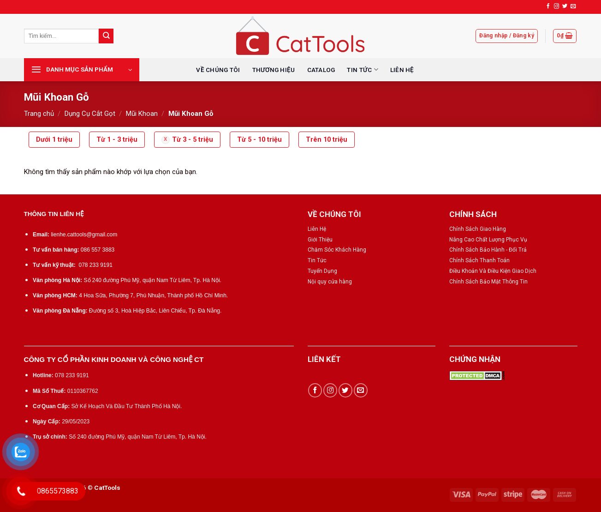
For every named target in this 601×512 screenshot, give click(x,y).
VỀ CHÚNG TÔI (218, 69)
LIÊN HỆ (402, 69)
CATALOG (321, 69)
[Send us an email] (573, 6)
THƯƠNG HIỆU (273, 69)
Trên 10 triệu (326, 140)
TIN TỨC (362, 69)
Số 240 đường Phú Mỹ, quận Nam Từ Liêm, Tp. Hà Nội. (152, 280)
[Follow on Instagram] (556, 6)
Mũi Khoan (142, 113)
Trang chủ (39, 113)
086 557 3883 (97, 250)
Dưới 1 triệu (54, 140)
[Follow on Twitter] (564, 6)
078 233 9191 (95, 265)
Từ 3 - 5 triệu (192, 140)
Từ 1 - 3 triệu (116, 140)
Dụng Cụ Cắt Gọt (90, 113)
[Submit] (106, 36)
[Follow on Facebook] (548, 6)
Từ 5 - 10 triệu (259, 140)
